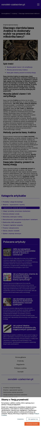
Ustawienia (20, 419)
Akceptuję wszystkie (32, 424)
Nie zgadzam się (33, 419)
